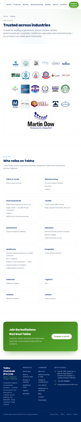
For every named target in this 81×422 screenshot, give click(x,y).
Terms (63, 414)
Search (69, 414)
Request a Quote (61, 336)
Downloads (42, 400)
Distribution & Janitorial (43, 389)
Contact (63, 5)
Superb (25, 390)
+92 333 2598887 (63, 381)
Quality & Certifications (43, 381)
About (55, 5)
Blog (39, 394)
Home (9, 5)
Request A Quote (74, 5)
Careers (41, 397)
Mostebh (26, 394)
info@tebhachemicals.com (67, 384)
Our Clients (42, 385)
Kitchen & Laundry (26, 381)
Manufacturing (37, 5)
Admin (75, 414)
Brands (25, 5)
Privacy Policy (54, 414)
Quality (48, 5)
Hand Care (27, 371)
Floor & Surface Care (28, 376)
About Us (41, 371)
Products (17, 5)
